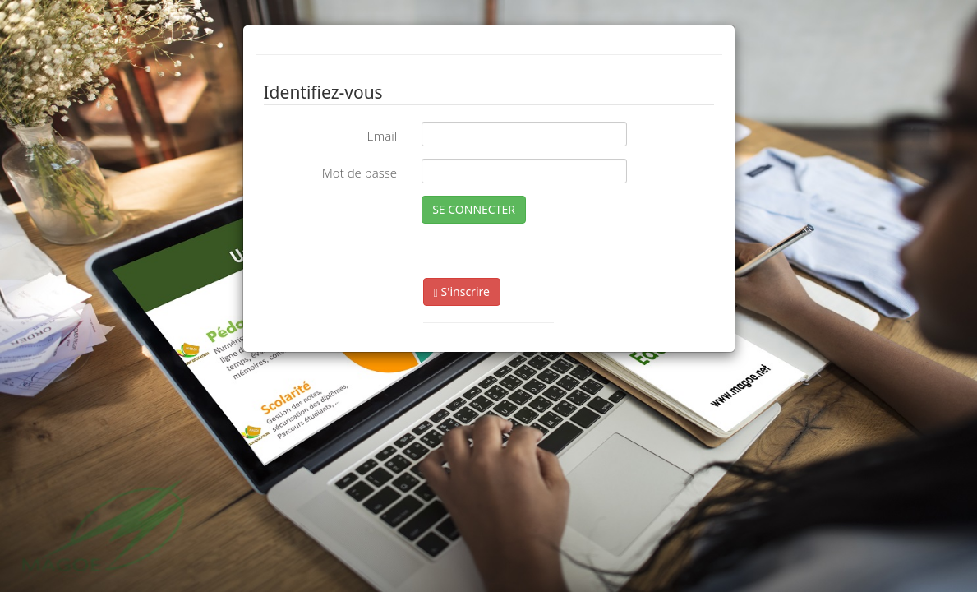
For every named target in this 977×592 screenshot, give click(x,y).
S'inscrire (462, 291)
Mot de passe (359, 172)
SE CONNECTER (473, 209)
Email (381, 135)
